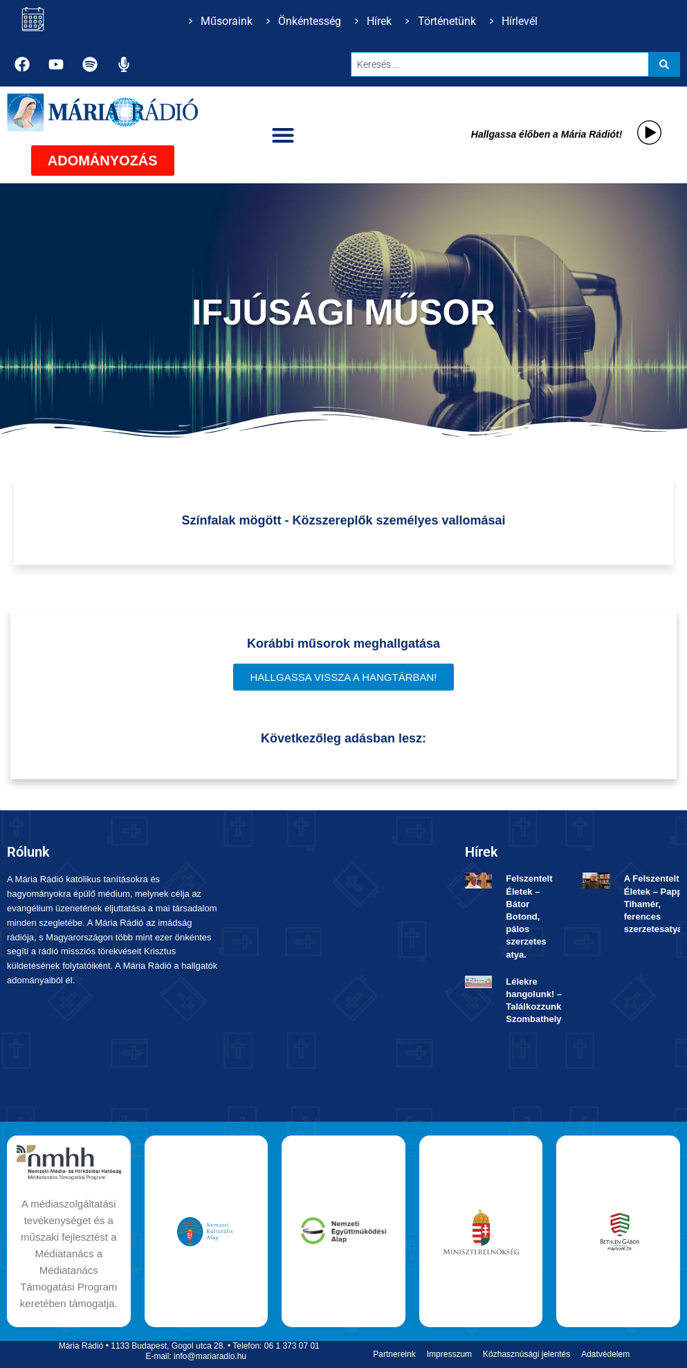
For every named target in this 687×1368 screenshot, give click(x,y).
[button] (283, 134)
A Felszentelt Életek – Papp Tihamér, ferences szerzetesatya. (654, 903)
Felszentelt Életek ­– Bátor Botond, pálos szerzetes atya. (529, 916)
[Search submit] (664, 64)
